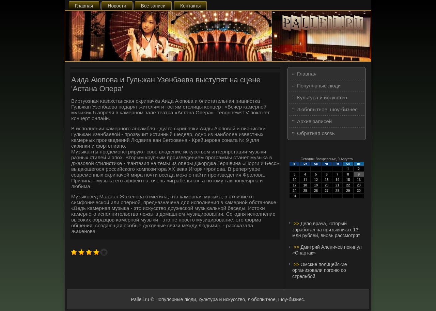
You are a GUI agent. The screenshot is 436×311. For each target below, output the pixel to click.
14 (337, 180)
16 (359, 180)
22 (348, 185)
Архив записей (314, 121)
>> (297, 223)
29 (348, 191)
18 (305, 185)
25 (305, 191)
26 (316, 191)
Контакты (190, 6)
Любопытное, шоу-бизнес (327, 109)
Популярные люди (319, 85)
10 (294, 180)
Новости (117, 6)
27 (326, 191)
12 (316, 180)
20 (326, 185)
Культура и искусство (322, 97)
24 (294, 191)
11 (305, 180)
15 (348, 180)
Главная (84, 6)
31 (294, 196)
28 (337, 191)
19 (316, 185)
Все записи (153, 6)
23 (359, 185)
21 (337, 185)
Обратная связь (316, 133)
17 (294, 185)
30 (359, 191)
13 (326, 180)
